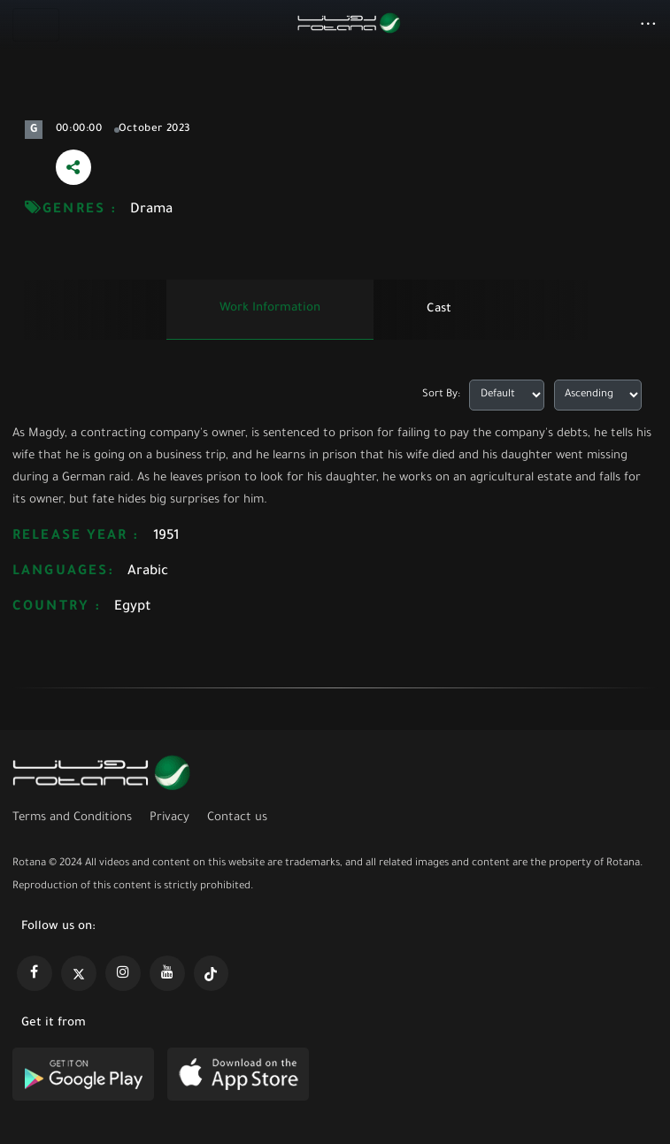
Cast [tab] (439, 309)
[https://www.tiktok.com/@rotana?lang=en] (211, 973)
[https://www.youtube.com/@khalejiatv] (167, 973)
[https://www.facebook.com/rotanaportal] (34, 973)
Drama (151, 210)
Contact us (237, 818)
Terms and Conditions (72, 818)
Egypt (132, 607)
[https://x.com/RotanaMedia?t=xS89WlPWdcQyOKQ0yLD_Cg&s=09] (78, 973)
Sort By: (441, 395)
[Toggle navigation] (35, 25)
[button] (648, 26)
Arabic (147, 572)
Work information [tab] (269, 308)
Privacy (169, 818)
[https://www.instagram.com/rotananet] (123, 973)
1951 (166, 536)
